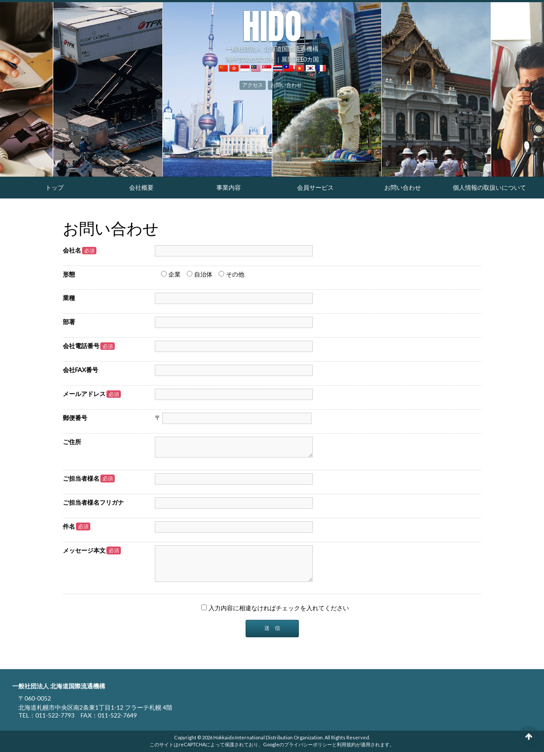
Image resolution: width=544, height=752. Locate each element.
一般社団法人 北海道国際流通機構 (272, 30)
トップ (54, 187)
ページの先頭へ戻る (529, 737)
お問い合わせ (286, 84)
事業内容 (228, 187)
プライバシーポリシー (308, 744)
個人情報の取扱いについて (489, 187)
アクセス (252, 84)
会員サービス (315, 187)
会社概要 (141, 187)
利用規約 (346, 744)
